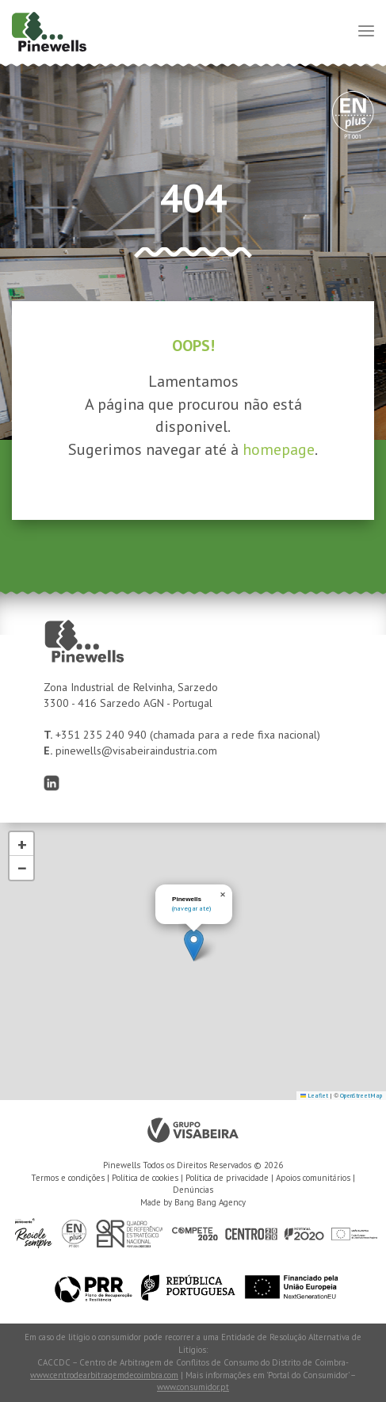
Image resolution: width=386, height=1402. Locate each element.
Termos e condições (68, 1177)
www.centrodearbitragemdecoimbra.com (104, 1375)
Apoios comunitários (313, 1177)
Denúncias (193, 1189)
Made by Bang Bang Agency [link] (193, 1202)
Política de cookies (145, 1177)
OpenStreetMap (361, 1095)
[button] (194, 945)
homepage (279, 449)
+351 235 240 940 (102, 735)
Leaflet (314, 1095)
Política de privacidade (227, 1177)
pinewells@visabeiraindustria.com (136, 750)
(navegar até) (191, 908)
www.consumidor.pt (193, 1386)
